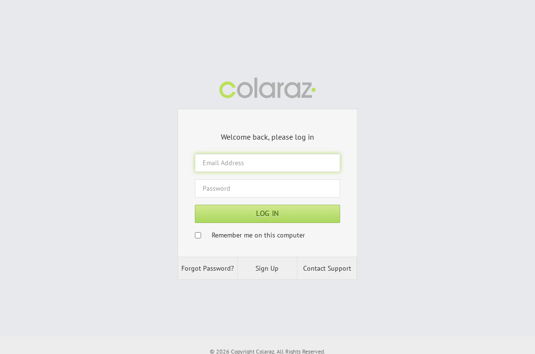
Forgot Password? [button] (207, 268)
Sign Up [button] (267, 268)
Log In (267, 213)
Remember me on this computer (258, 235)
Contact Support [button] (327, 268)
